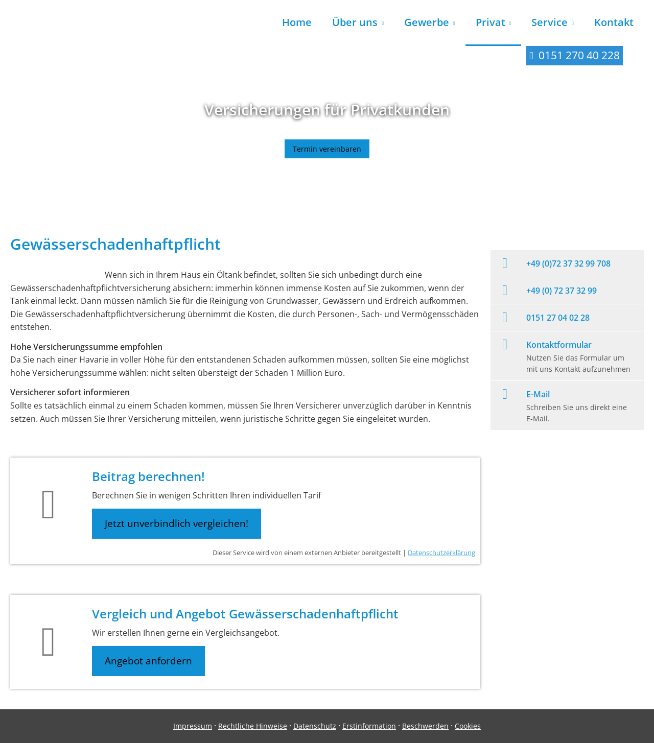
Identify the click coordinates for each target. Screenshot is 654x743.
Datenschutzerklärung (441, 552)
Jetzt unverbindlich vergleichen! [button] (176, 523)
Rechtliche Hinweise (252, 726)
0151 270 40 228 (579, 55)
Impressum (192, 726)
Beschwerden (425, 726)
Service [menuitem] (549, 22)
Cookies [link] (468, 726)
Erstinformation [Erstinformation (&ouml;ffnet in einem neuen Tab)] (369, 726)
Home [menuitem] (297, 22)
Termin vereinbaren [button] (327, 149)
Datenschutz (314, 726)
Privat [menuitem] (490, 22)
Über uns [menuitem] (355, 22)
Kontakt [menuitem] (614, 22)
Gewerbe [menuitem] (426, 22)
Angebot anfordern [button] (148, 660)
